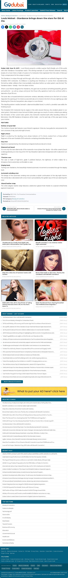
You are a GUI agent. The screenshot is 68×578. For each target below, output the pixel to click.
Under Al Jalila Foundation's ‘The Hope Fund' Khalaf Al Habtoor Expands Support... (27, 469)
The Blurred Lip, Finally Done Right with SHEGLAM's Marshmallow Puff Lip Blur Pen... (27, 402)
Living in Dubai (5, 559)
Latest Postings (17, 10)
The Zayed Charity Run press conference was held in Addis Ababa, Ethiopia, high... (27, 460)
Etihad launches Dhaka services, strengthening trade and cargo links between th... (27, 377)
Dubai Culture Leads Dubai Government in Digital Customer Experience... (24, 496)
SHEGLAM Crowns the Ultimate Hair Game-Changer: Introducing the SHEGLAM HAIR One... (29, 430)
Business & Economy (9, 527)
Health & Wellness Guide (7, 561)
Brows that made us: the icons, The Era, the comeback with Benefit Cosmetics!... (26, 412)
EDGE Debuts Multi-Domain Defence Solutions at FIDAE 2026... (21, 355)
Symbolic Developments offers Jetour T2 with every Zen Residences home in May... (27, 475)
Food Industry (7, 517)
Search (59, 10)
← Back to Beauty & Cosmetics (12, 381)
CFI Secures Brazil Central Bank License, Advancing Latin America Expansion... (26, 481)
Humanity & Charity (8, 543)
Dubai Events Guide (52, 559)
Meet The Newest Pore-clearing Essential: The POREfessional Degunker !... (25, 418)
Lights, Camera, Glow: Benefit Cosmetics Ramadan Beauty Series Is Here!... (25, 439)
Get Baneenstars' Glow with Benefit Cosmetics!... (17, 317)
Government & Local (9, 533)
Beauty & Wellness (38, 4)
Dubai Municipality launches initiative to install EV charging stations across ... (25, 361)
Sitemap (12, 553)
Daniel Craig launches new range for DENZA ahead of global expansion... (24, 484)
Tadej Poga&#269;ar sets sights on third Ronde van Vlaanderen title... (23, 336)
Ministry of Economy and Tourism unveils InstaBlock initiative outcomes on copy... (27, 493)
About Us (3, 551)
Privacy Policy (35, 551)
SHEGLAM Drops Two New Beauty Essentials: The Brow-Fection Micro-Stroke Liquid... (28, 367)
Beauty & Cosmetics (12, 15)
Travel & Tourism (7, 524)
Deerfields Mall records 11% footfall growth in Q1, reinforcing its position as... (25, 358)
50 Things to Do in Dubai (21, 561)
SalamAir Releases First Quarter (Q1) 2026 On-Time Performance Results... (25, 370)
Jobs (52, 4)
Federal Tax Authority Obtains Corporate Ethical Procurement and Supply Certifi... (27, 348)
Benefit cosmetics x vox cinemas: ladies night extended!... (20, 406)
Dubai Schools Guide (40, 559)
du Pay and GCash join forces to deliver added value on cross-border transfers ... (26, 330)
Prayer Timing (5, 553)
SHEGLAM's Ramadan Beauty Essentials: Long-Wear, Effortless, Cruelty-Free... (25, 433)
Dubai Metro (49, 551)
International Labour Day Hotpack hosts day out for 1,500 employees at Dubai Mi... (27, 466)
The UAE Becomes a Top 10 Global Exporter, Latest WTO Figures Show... (24, 364)
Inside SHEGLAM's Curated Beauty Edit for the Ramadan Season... (22, 436)
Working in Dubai (29, 559)
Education (58, 4)
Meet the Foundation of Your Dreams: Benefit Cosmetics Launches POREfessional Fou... (29, 442)
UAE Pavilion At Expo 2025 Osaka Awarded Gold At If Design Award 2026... (24, 490)
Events (47, 4)
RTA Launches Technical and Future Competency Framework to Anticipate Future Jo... (28, 351)
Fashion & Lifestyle (8, 508)
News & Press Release (55, 565)
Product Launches (31, 10)
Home (29, 4)
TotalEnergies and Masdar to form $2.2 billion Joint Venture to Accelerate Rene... (27, 345)
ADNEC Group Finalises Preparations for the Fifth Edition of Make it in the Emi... (26, 463)
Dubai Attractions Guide (16, 559)
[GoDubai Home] (14, 4)
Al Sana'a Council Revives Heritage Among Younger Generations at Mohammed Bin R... (28, 478)
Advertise (42, 551)
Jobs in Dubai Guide (49, 561)
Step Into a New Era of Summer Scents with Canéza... (18, 409)
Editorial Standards (12, 551)
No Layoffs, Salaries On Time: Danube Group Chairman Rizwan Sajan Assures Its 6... (27, 326)
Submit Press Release (47, 10)
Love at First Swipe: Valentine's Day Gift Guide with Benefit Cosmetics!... (24, 445)
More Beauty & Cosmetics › (57, 216)
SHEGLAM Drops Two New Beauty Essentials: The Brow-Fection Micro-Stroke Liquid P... (28, 421)
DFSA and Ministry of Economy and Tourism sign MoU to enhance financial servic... (27, 323)
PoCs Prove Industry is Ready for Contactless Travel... (18, 320)
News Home (6, 10)
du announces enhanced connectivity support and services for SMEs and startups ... (28, 342)
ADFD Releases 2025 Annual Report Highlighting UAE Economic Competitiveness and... (29, 333)
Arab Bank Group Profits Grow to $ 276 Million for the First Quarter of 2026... (25, 457)
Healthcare (6, 536)
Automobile (6, 514)
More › (63, 399)
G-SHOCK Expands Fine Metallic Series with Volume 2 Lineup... (21, 487)
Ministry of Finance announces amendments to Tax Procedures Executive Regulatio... (28, 339)
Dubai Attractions (58, 551)
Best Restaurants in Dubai (36, 561)
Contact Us (21, 551)
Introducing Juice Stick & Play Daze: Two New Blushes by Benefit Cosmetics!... (26, 427)
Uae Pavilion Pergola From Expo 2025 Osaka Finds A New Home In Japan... (25, 373)
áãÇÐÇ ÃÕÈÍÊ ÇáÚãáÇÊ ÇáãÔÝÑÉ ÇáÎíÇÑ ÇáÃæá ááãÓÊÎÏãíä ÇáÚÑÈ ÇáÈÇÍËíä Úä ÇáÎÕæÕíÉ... (30, 454)
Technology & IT (7, 511)
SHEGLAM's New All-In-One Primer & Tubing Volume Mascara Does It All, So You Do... (27, 415)
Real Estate (6, 521)
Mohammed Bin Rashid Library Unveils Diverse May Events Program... (23, 472)
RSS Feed (27, 551)
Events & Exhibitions (8, 540)
